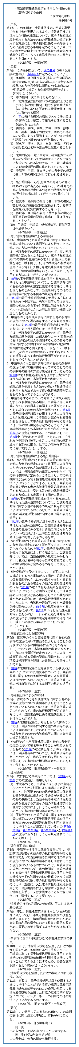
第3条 (62, 776)
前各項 (13, 433)
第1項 (15, 298)
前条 (12, 780)
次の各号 (49, 70)
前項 (14, 278)
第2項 (13, 436)
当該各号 (33, 74)
